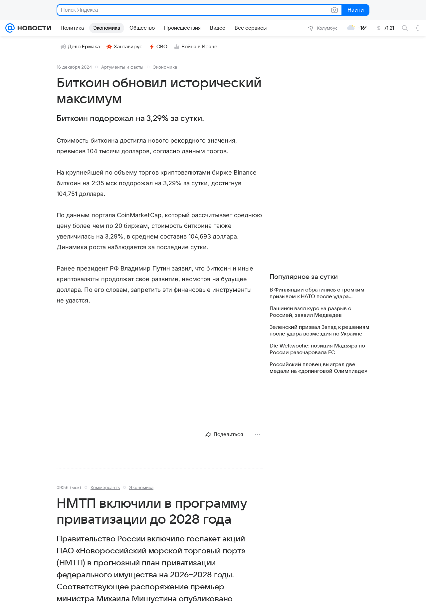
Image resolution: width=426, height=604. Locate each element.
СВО (158, 46)
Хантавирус (124, 46)
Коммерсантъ (105, 487)
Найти (355, 10)
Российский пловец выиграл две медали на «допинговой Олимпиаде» (318, 367)
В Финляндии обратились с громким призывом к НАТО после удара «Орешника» (317, 293)
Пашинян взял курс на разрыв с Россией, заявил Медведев (310, 311)
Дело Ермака (80, 46)
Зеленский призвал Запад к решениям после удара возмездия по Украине (319, 330)
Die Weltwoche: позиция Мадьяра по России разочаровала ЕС (317, 349)
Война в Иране (195, 46)
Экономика (165, 67)
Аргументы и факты (122, 67)
